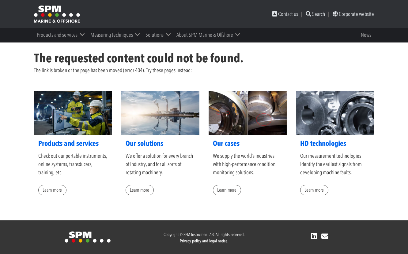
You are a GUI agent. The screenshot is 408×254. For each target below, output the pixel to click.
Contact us (285, 14)
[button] (84, 34)
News (366, 34)
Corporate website (353, 14)
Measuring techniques (111, 34)
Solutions (154, 34)
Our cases (226, 143)
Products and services (57, 34)
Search (315, 14)
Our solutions (144, 143)
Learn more (52, 190)
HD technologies (323, 143)
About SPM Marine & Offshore (204, 34)
